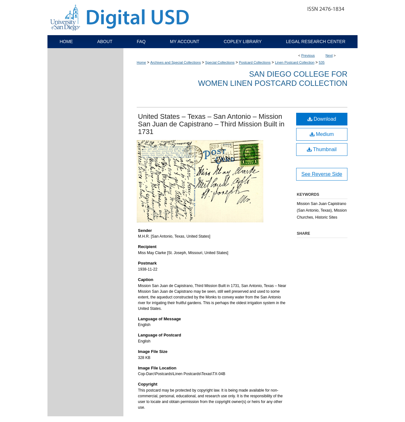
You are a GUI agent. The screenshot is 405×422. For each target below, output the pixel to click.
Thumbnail (322, 149)
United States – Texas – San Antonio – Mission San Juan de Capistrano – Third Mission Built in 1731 (211, 124)
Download (322, 119)
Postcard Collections (255, 62)
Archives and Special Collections (175, 62)
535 (321, 62)
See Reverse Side (322, 174)
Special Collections (219, 62)
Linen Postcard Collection (295, 62)
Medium (322, 134)
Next (329, 55)
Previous (308, 55)
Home (141, 62)
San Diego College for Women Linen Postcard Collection (272, 78)
